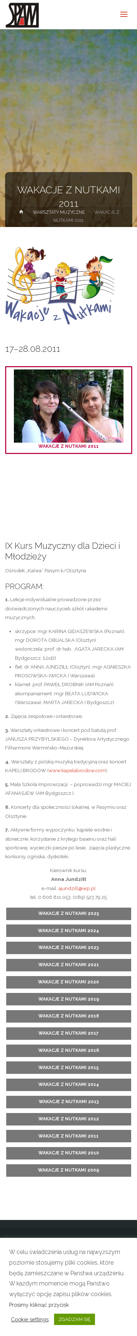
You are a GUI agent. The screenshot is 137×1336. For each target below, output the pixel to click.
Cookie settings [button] (30, 1319)
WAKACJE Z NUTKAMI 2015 (68, 1067)
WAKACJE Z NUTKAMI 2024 (68, 930)
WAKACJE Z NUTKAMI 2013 (69, 1101)
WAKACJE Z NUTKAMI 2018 (68, 1016)
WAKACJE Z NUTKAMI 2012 (68, 1118)
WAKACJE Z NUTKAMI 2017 (68, 1033)
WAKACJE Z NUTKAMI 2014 (68, 1084)
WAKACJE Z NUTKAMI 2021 (68, 964)
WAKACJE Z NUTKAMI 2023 (68, 947)
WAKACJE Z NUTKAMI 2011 (68, 409)
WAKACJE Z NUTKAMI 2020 (68, 982)
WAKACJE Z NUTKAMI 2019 (68, 999)
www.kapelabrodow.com (77, 770)
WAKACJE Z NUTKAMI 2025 (68, 913)
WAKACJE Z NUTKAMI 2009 (68, 1170)
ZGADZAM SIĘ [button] (74, 1319)
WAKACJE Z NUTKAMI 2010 (68, 1152)
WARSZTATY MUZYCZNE (59, 212)
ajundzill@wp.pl (77, 888)
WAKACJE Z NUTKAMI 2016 (68, 1050)
